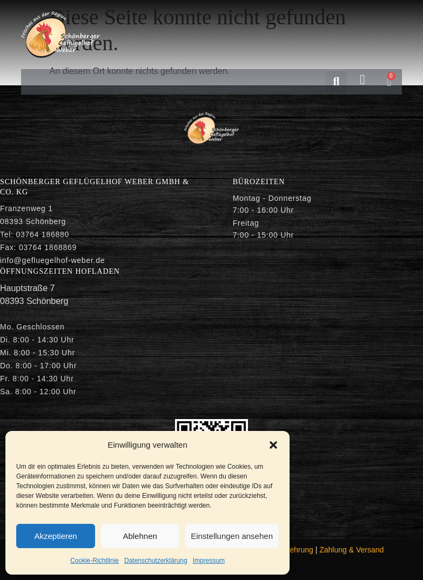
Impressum (209, 560)
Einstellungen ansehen (232, 536)
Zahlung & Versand (351, 549)
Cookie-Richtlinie (94, 560)
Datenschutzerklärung (155, 560)
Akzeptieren (55, 536)
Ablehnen (140, 536)
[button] (273, 445)
